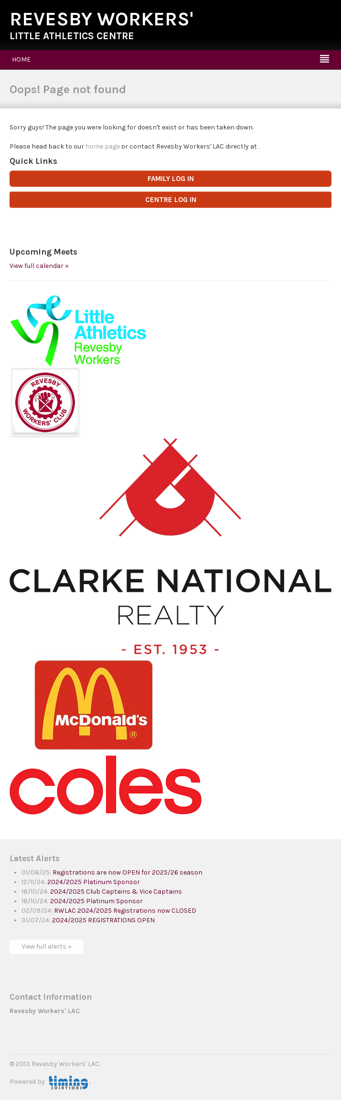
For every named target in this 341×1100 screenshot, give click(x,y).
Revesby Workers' (101, 19)
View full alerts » (46, 946)
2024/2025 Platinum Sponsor (93, 882)
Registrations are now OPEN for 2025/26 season (127, 872)
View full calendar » (39, 266)
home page (102, 146)
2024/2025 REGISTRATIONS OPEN (103, 920)
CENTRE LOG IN (170, 199)
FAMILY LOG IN (171, 178)
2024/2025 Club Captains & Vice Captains (116, 891)
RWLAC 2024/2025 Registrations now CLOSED (125, 911)
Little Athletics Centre (72, 36)
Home (21, 59)
